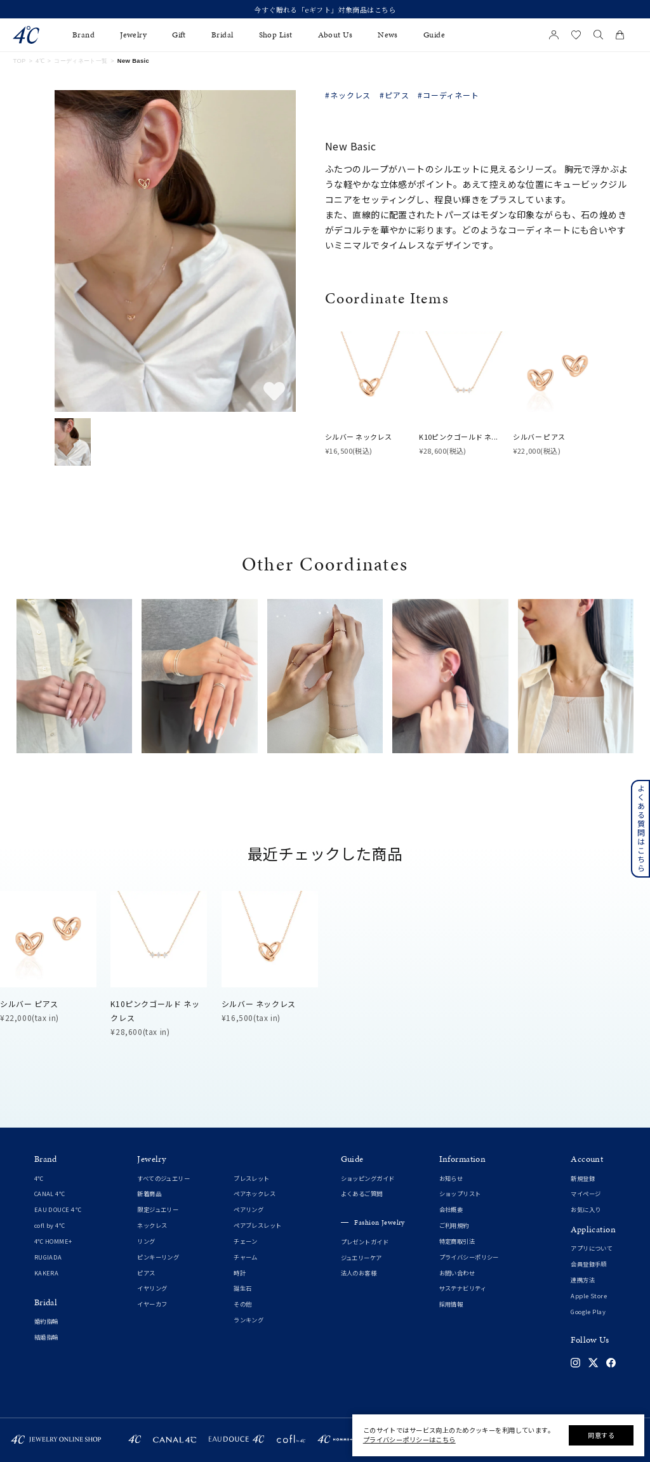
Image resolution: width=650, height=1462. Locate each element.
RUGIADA (48, 1257)
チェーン (246, 1241)
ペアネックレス (254, 1193)
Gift (179, 34)
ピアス (146, 1273)
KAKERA (46, 1273)
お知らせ (451, 1178)
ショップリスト (460, 1193)
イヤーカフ (152, 1304)
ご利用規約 (454, 1225)
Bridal (222, 34)
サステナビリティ (462, 1288)
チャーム (246, 1257)
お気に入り (585, 1209)
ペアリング (248, 1209)
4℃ (40, 61)
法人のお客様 (359, 1273)
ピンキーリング (158, 1257)
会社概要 (451, 1209)
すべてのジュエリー (163, 1178)
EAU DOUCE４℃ (58, 1209)
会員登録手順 (589, 1264)
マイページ (585, 1193)
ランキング (248, 1320)
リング (146, 1241)
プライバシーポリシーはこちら (409, 1439)
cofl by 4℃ (49, 1225)
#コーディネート (448, 95)
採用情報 (451, 1304)
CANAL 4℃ (49, 1193)
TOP (19, 61)
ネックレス (152, 1225)
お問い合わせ (457, 1273)
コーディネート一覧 (80, 61)
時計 (240, 1273)
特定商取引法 (457, 1241)
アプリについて (592, 1248)
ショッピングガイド (368, 1178)
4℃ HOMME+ (53, 1241)
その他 (242, 1304)
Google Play (588, 1311)
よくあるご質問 (362, 1193)
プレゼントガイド (364, 1242)
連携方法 (583, 1280)
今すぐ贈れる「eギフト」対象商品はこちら (325, 9)
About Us (335, 34)
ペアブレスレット (257, 1225)
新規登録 (583, 1178)
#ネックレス (348, 95)
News (388, 34)
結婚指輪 (46, 1337)
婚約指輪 (46, 1321)
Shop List (276, 34)
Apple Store (589, 1296)
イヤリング (152, 1288)
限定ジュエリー (157, 1209)
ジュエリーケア (361, 1258)
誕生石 (242, 1288)
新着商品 (149, 1193)
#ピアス (394, 95)
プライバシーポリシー (469, 1257)
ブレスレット (252, 1178)
